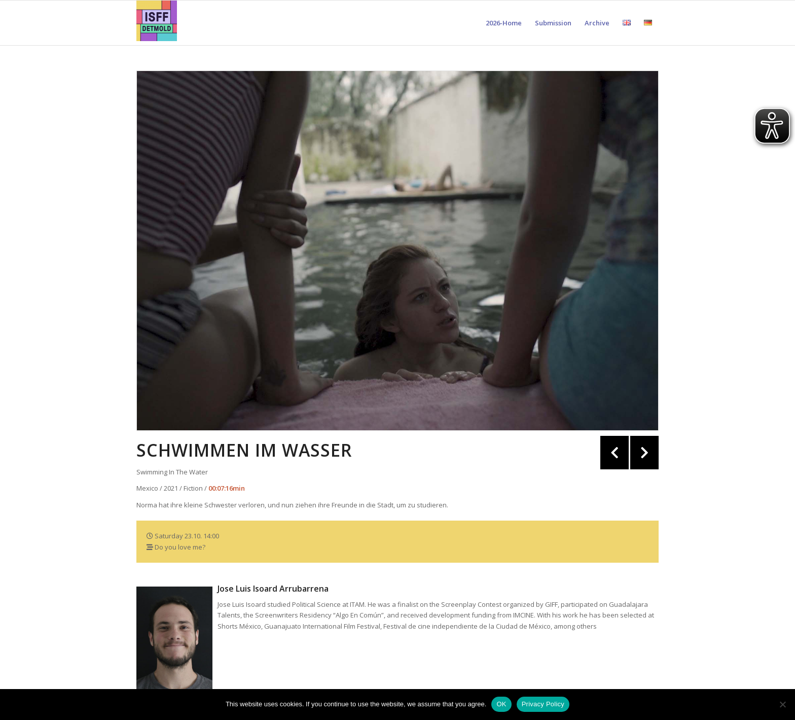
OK (501, 704)
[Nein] (782, 704)
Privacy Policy (543, 704)
